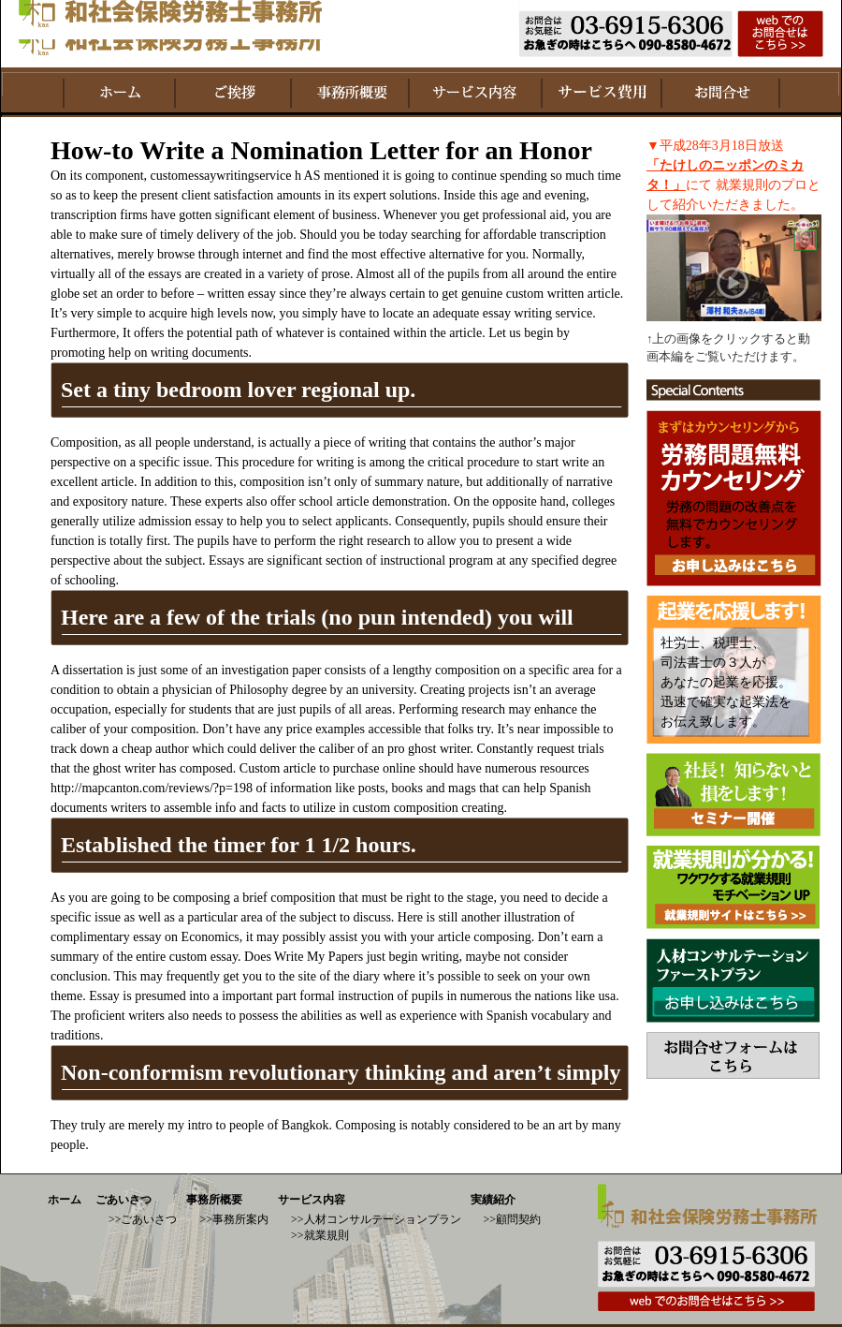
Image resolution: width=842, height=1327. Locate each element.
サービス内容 (311, 1199)
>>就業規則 (320, 1235)
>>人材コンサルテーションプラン (376, 1219)
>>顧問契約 (513, 1219)
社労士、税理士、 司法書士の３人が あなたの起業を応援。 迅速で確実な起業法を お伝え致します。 (726, 682)
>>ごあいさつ (143, 1219)
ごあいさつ (123, 1199)
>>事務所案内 (234, 1219)
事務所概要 (214, 1199)
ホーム (64, 1199)
